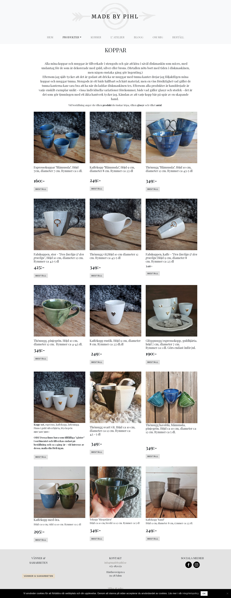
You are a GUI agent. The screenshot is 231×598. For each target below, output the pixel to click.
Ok (204, 593)
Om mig (158, 37)
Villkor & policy (115, 588)
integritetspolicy (190, 593)
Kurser (96, 37)
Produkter (71, 37)
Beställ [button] (96, 452)
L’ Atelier (117, 37)
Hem (50, 37)
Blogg (138, 37)
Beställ (178, 37)
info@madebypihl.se (115, 562)
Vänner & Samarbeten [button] (38, 576)
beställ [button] (41, 189)
